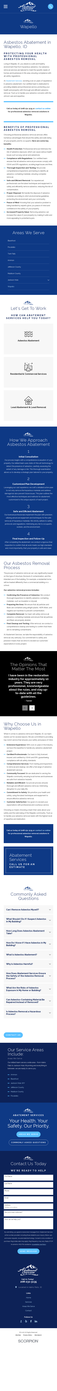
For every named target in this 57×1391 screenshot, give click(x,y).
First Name (8, 1176)
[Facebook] (31, 1321)
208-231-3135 (28, 1281)
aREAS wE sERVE (28, 1134)
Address (7, 1205)
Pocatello (14, 1096)
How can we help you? (13, 1219)
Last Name (8, 1183)
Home (28, 1298)
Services (28, 1302)
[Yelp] (26, 1321)
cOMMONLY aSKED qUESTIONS (28, 1142)
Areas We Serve (28, 1306)
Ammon (14, 1075)
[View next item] (32, 708)
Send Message (28, 1251)
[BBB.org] (21, 1321)
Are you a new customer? (13, 1212)
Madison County (17, 1092)
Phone (7, 1191)
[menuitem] (28, 241)
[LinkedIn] (36, 1321)
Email (6, 1198)
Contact (28, 1311)
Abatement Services (14, 81)
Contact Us (13, 1035)
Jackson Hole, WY (18, 1083)
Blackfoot (14, 1079)
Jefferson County (17, 1087)
